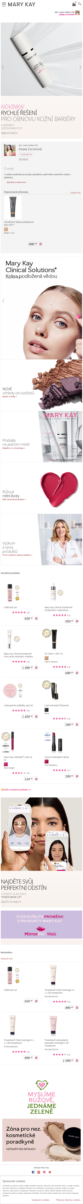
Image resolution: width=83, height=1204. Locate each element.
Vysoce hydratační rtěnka (57, 757)
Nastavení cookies (41, 1200)
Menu (4, 3)
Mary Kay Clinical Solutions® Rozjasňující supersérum (58, 608)
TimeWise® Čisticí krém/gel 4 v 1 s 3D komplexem (60, 991)
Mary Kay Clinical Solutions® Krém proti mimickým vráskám (18, 655)
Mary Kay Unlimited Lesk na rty (18, 758)
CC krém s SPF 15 (54, 654)
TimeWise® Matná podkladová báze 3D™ (18, 223)
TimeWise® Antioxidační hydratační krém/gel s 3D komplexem (57, 1043)
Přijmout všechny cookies (68, 1200)
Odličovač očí (10, 607)
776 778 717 (23, 159)
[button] (3, 81)
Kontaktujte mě (26, 154)
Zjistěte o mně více (16, 182)
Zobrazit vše (75, 193)
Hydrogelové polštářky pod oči (18, 705)
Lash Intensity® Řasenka (57, 705)
